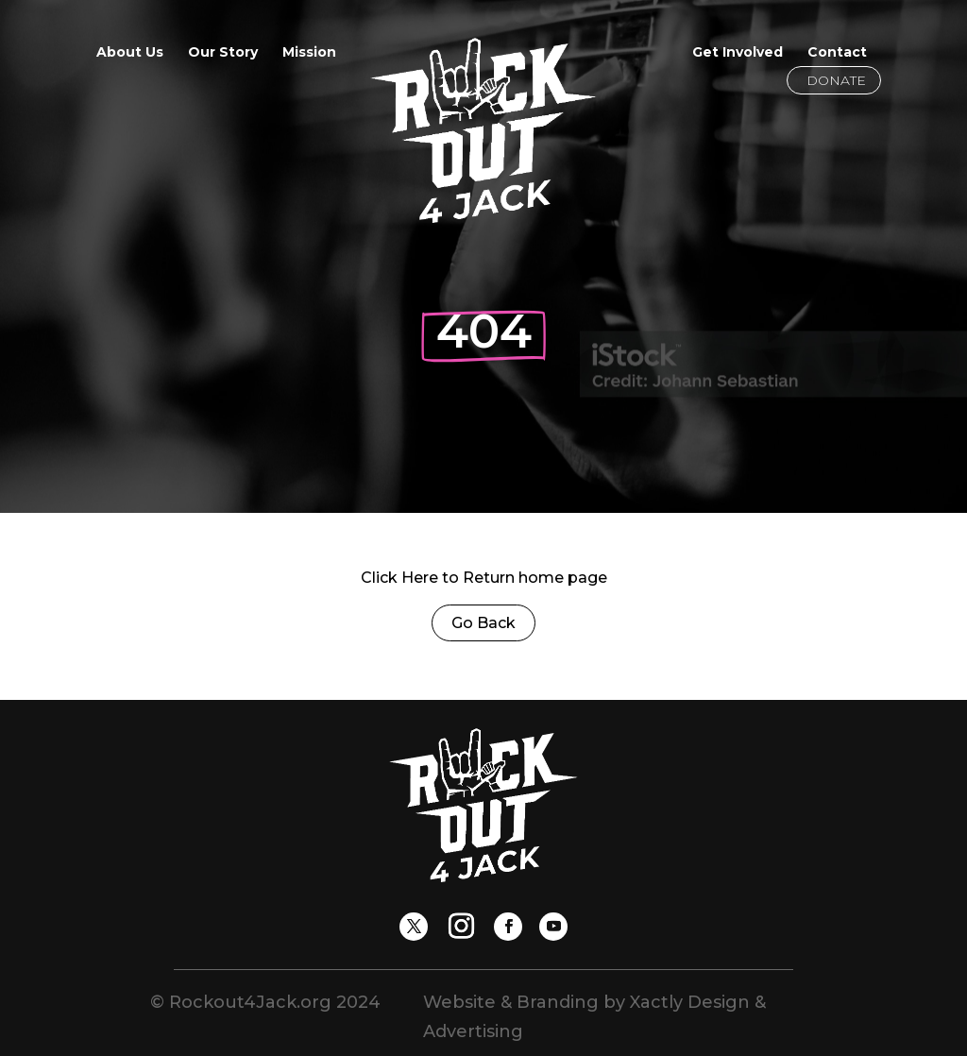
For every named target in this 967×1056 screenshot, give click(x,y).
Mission (309, 52)
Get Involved (737, 52)
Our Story (223, 52)
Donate (836, 80)
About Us (129, 52)
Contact (837, 52)
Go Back (483, 623)
